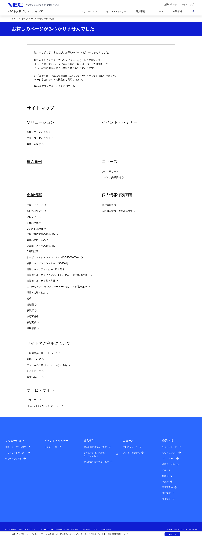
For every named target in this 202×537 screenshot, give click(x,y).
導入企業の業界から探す (95, 447)
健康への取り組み (36, 240)
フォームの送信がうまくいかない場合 (47, 365)
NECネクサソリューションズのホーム (54, 86)
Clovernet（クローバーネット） (44, 406)
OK (170, 534)
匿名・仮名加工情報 (27, 529)
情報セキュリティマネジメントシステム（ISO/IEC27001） (58, 274)
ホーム (14, 19)
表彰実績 (31, 322)
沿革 (29, 298)
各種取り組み (34, 223)
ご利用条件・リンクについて (42, 353)
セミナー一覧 (50, 447)
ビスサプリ (33, 400)
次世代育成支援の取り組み (41, 234)
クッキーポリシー (46, 529)
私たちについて (35, 211)
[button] (160, 12)
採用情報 (31, 328)
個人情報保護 (114, 534)
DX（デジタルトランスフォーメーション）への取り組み (57, 286)
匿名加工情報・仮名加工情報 (117, 211)
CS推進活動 (33, 251)
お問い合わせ (34, 377)
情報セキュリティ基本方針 (41, 280)
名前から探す (34, 144)
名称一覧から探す (13, 458)
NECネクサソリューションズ (25, 11)
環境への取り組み (36, 292)
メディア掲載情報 (111, 177)
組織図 (30, 304)
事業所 (30, 310)
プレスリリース (110, 171)
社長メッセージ (35, 205)
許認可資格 (33, 316)
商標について (34, 359)
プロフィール (34, 217)
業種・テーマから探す (38, 132)
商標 (95, 529)
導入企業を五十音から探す (96, 462)
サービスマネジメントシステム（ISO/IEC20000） (53, 257)
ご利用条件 (85, 529)
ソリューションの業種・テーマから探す (95, 454)
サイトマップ (34, 371)
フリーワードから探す (38, 138)
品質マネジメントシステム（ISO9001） (48, 263)
